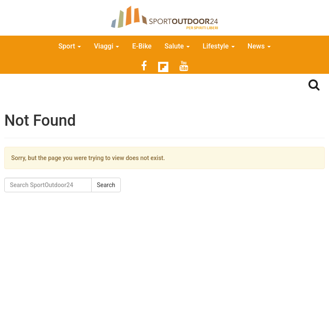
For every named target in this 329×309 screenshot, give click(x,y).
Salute (177, 46)
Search (106, 185)
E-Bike (141, 46)
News (259, 46)
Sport (69, 46)
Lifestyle (219, 46)
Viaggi (106, 46)
